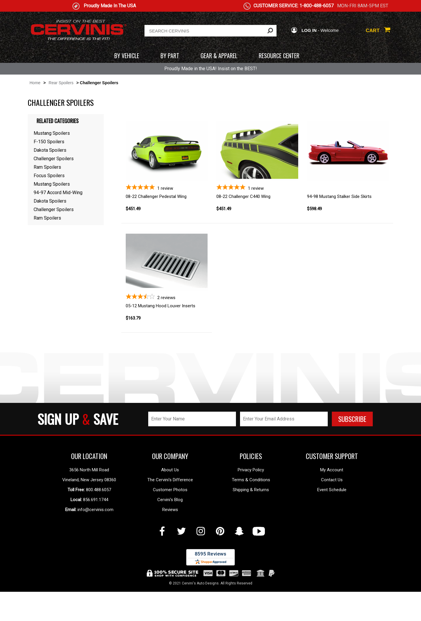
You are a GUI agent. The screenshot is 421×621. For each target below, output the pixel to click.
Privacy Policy (251, 513)
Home (35, 82)
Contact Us (332, 523)
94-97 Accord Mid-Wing (58, 192)
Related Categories (58, 121)
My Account (331, 513)
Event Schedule (331, 533)
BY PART (170, 55)
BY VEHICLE (126, 55)
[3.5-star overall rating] (167, 318)
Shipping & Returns (251, 533)
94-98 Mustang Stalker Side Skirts (339, 196)
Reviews (170, 553)
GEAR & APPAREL (219, 55)
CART (378, 30)
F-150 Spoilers (49, 141)
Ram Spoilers (47, 167)
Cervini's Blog (170, 543)
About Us (170, 513)
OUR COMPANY (170, 500)
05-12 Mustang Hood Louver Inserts (160, 327)
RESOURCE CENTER (279, 55)
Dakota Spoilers (50, 150)
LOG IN (304, 30)
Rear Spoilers (61, 82)
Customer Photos (170, 533)
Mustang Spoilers (52, 133)
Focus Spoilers (49, 175)
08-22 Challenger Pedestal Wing (156, 196)
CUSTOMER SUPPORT (332, 500)
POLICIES (251, 500)
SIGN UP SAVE (77, 462)
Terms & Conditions (251, 523)
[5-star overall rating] (167, 187)
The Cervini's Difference (170, 523)
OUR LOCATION (89, 500)
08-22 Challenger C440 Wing (243, 196)
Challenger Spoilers (54, 158)
